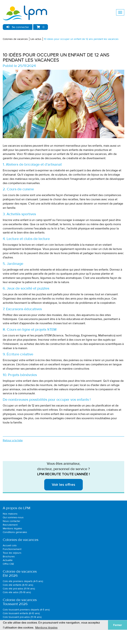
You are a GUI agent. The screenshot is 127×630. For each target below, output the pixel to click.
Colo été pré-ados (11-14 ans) (19, 588)
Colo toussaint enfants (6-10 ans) (21, 613)
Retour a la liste (13, 440)
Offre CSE (8, 563)
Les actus (35, 39)
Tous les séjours (12, 552)
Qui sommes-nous (13, 517)
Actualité (8, 560)
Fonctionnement (12, 549)
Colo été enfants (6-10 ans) (18, 584)
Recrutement (10, 524)
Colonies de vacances (15, 39)
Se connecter (17, 27)
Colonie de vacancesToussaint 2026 (20, 602)
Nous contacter (11, 521)
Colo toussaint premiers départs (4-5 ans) (26, 609)
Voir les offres (63, 485)
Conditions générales (15, 532)
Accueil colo (10, 545)
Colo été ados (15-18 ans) (17, 592)
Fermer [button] (117, 625)
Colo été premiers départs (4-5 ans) (23, 581)
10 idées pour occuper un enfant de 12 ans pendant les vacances (81, 39)
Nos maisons (10, 513)
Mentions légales (12, 528)
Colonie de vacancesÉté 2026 (20, 573)
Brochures (9, 556)
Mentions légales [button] (46, 627)
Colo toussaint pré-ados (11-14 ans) (22, 617)
